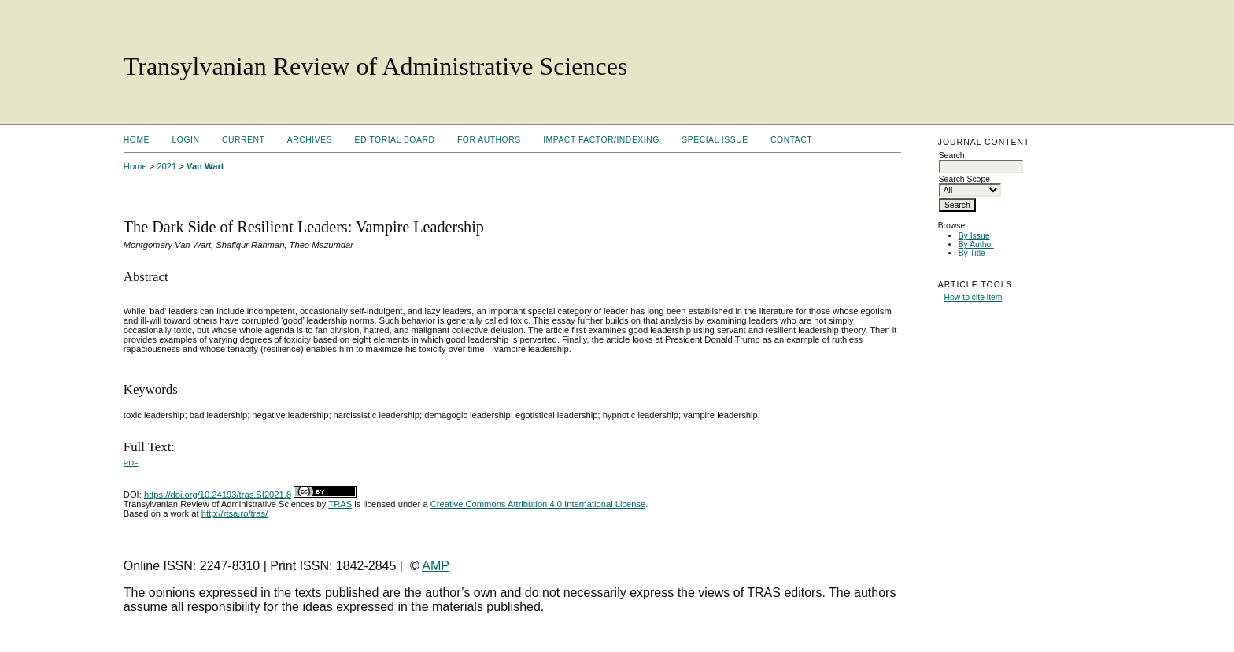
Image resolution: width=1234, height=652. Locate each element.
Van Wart (205, 166)
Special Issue (715, 139)
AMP (435, 565)
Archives (309, 139)
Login (186, 139)
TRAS (340, 504)
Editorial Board (395, 139)
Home (137, 139)
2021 (166, 166)
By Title (972, 253)
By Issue (974, 236)
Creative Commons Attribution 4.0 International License (538, 504)
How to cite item (973, 297)
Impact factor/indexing (601, 139)
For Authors (489, 139)
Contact (791, 139)
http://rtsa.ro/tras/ (234, 513)
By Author (976, 244)
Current (243, 139)
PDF (131, 462)
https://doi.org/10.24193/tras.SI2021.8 (217, 494)
